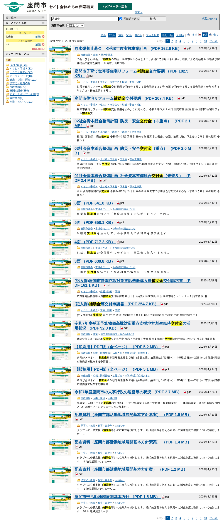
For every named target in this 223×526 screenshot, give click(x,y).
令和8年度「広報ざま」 (137, 353)
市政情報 (85, 54)
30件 (120, 35)
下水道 (123, 131)
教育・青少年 (105, 425)
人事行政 (112, 398)
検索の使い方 (209, 18)
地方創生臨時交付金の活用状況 (117, 334)
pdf (205, 34)
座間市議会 (87, 209)
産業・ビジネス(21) (21, 101)
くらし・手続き (89, 82)
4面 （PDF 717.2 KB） (95, 242)
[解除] (38, 36)
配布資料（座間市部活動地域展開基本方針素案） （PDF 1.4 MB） (132, 442)
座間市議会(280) (19, 90)
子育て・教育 (88, 425)
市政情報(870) (18, 86)
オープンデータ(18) (21, 76)
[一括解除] (38, 49)
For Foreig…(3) (18, 65)
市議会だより (102, 209)
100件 (138, 35)
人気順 (180, 35)
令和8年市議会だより (124, 209)
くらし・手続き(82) (21, 68)
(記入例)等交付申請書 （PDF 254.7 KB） (117, 304)
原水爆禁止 (107, 54)
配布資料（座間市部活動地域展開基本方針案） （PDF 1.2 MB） (130, 469)
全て (216, 34)
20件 (112, 35)
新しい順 (167, 35)
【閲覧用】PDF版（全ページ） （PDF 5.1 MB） (117, 369)
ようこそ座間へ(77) (21, 72)
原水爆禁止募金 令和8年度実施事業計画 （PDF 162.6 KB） (128, 48)
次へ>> (213, 41)
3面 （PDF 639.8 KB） (95, 261)
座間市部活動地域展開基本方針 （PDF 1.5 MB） (117, 497)
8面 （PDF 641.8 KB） (95, 203)
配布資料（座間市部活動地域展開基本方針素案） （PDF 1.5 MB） (132, 415)
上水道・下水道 (108, 131)
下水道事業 (136, 131)
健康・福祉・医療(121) (23, 79)
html (194, 34)
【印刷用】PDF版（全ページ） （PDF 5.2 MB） (117, 347)
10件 (103, 35)
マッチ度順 (152, 35)
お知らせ (120, 425)
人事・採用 (99, 398)
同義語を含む (131, 18)
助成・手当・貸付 (131, 82)
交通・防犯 (106, 291)
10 (205, 41)
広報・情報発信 (101, 353)
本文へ (138, 12)
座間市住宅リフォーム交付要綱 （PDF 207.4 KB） (125, 98)
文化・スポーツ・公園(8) (24, 94)
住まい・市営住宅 (109, 82)
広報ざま (117, 353)
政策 (95, 54)
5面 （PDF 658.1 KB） (95, 222)
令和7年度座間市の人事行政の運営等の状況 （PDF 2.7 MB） (128, 392)
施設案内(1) (16, 98)
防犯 (117, 291)
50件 (129, 35)
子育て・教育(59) (20, 83)
